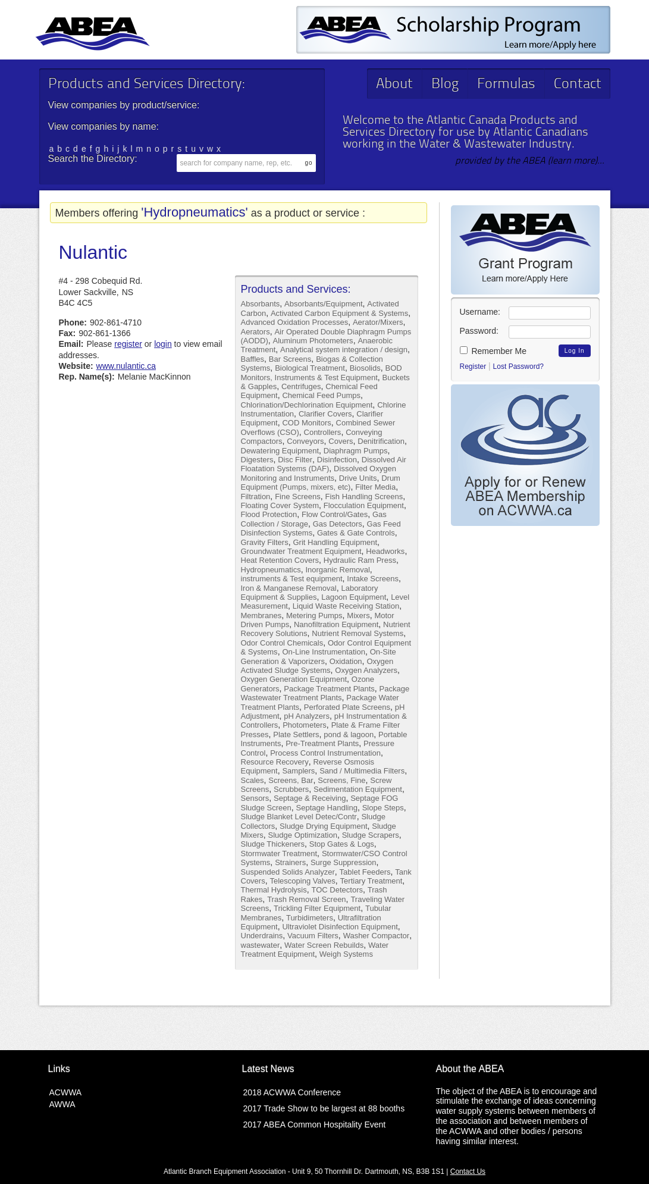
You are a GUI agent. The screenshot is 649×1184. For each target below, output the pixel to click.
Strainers (290, 862)
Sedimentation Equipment (357, 789)
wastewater (260, 945)
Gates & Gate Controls (356, 532)
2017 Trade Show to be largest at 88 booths (324, 1108)
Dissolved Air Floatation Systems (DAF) (323, 464)
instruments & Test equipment (292, 578)
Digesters (257, 459)
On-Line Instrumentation (323, 651)
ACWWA (65, 1092)
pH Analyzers (307, 716)
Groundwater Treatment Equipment (301, 551)
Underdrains (262, 935)
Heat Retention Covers (280, 560)
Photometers (305, 725)
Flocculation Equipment (364, 505)
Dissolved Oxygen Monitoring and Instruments (318, 473)
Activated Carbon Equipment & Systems (339, 313)
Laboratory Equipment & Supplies (309, 593)
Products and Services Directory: (146, 84)
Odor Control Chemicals (282, 642)
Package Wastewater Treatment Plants (325, 693)
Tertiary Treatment (371, 880)
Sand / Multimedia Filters (362, 770)
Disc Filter (295, 459)
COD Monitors (306, 422)
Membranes (261, 615)
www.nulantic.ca (126, 366)
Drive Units (358, 478)
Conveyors (305, 441)
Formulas (506, 84)
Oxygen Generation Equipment (294, 679)
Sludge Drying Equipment (323, 826)
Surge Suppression (344, 862)
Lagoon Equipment (353, 597)
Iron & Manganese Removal (289, 588)
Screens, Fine (341, 780)
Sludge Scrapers (370, 835)
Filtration (256, 496)
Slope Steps (383, 807)
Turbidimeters (309, 917)
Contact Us (467, 1171)
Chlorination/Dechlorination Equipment (307, 404)
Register (473, 366)
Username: (480, 312)
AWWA (62, 1104)
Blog (445, 84)
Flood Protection (269, 514)
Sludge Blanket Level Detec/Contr (299, 816)
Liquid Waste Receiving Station (346, 606)
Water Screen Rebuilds (323, 945)
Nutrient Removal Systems (357, 633)
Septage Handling (327, 807)
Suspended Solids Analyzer (288, 871)
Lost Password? (518, 366)
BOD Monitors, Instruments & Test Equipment (321, 372)
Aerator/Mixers (378, 322)
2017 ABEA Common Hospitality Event (314, 1124)
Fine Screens (298, 496)
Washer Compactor (376, 935)
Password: (479, 331)
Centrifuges (301, 386)
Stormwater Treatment (279, 853)
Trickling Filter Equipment (317, 908)
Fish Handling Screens (364, 496)
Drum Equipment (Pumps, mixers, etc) (320, 482)
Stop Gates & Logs (341, 844)
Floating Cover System (280, 505)
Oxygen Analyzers (366, 670)
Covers (340, 441)
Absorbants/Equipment (323, 303)
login (163, 344)
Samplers (298, 770)
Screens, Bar (290, 780)
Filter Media (375, 487)
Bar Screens (290, 359)
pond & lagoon (349, 734)
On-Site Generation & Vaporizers (318, 656)
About (394, 84)
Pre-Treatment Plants (322, 743)
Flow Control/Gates (335, 514)
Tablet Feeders (365, 871)
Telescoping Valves (302, 880)
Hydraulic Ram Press (360, 560)
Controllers (322, 432)
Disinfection (337, 459)
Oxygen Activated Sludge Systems (317, 666)
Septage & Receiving (310, 798)
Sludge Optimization (302, 835)
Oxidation (346, 661)
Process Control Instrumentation (325, 752)
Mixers (358, 615)
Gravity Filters (265, 542)
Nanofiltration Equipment (336, 624)
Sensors (255, 798)
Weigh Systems (346, 954)
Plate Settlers (296, 734)
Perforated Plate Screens (347, 707)
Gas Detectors (337, 523)
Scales (252, 780)
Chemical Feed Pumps (321, 395)
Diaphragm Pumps (356, 450)
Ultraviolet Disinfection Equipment (339, 926)
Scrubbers (291, 789)
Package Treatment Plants (329, 688)
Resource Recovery (275, 761)
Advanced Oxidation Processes (295, 322)
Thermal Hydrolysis (274, 889)
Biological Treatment (310, 368)
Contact (577, 84)
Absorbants (260, 303)
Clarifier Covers (325, 413)
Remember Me (493, 351)
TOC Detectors (337, 889)
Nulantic (93, 252)
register (128, 344)
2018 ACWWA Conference (292, 1092)
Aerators (255, 331)
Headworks (385, 551)
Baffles (253, 359)
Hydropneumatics (271, 569)
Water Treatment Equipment (315, 950)
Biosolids (365, 368)
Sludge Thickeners (273, 844)
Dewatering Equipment (280, 450)
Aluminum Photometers (313, 340)
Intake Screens (373, 578)
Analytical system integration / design (343, 349)
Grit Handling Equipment (335, 542)
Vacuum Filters (312, 935)
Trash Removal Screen (306, 899)
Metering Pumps (314, 615)
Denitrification (381, 441)
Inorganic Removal (337, 569)
